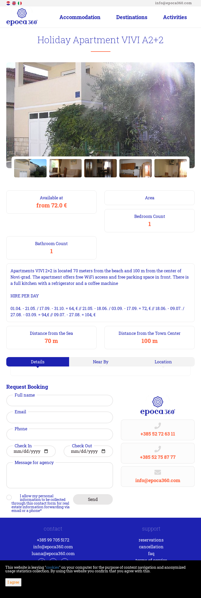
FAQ (151, 553)
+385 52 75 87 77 (158, 457)
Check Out (82, 446)
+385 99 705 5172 (53, 540)
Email (20, 412)
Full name (25, 395)
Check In (23, 446)
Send (93, 499)
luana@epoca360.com (53, 553)
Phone (21, 429)
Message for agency (34, 462)
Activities (175, 17)
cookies (52, 567)
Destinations (131, 17)
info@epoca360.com (173, 3)
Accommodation (79, 17)
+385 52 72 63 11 (158, 434)
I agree (13, 582)
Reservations (151, 540)
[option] (30, 168)
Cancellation (151, 546)
